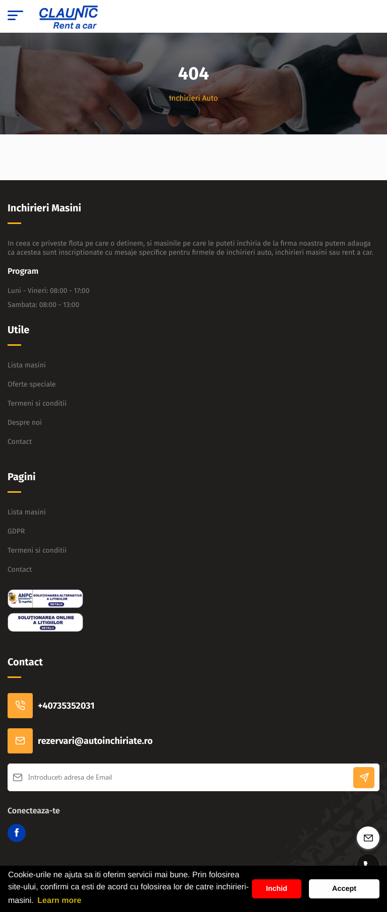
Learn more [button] (59, 900)
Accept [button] (344, 889)
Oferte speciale (32, 384)
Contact (20, 441)
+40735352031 (51, 705)
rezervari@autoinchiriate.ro (80, 740)
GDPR (16, 531)
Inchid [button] (276, 889)
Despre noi (25, 422)
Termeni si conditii (37, 403)
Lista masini (27, 365)
